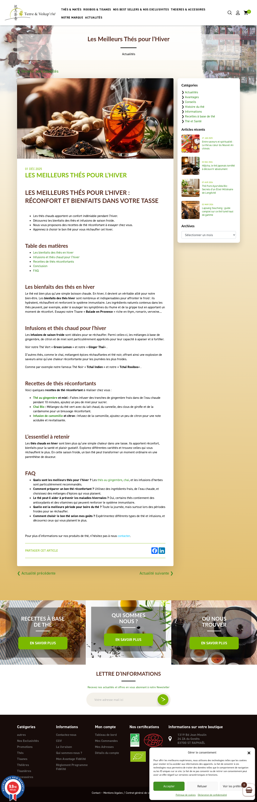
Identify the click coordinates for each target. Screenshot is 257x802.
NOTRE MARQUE (72, 18)
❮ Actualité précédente (36, 573)
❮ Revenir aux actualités (38, 71)
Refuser (202, 786)
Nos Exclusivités (28, 741)
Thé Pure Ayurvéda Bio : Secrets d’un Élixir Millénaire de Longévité (217, 189)
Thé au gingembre (45, 398)
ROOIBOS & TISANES (97, 9)
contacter (124, 536)
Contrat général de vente (140, 793)
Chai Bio (38, 407)
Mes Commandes (106, 741)
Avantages (192, 97)
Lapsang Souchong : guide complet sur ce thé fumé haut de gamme (217, 211)
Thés (20, 753)
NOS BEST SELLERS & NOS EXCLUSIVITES (141, 9)
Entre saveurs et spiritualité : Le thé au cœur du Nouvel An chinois (218, 145)
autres (21, 735)
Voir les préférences (235, 786)
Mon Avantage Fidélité (71, 759)
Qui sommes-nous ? (69, 753)
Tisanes (22, 759)
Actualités (191, 92)
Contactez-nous (66, 735)
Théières (23, 765)
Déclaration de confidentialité (212, 795)
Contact (95, 793)
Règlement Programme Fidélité (72, 767)
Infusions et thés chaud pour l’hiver (56, 257)
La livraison (64, 747)
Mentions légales (112, 793)
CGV (59, 741)
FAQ (36, 270)
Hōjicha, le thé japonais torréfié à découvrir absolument (218, 167)
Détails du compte (107, 753)
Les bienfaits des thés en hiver (53, 252)
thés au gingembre (110, 480)
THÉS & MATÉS (71, 9)
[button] (249, 753)
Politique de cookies (186, 795)
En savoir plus (43, 643)
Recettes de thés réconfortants (53, 261)
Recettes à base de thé (200, 116)
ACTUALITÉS (93, 18)
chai (126, 480)
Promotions (25, 747)
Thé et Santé (193, 121)
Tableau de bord (106, 735)
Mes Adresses (104, 747)
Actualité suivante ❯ (156, 573)
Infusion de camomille (48, 416)
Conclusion (40, 266)
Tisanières (24, 771)
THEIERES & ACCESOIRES (188, 9)
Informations (193, 111)
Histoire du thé (194, 107)
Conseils (190, 102)
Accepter (169, 786)
